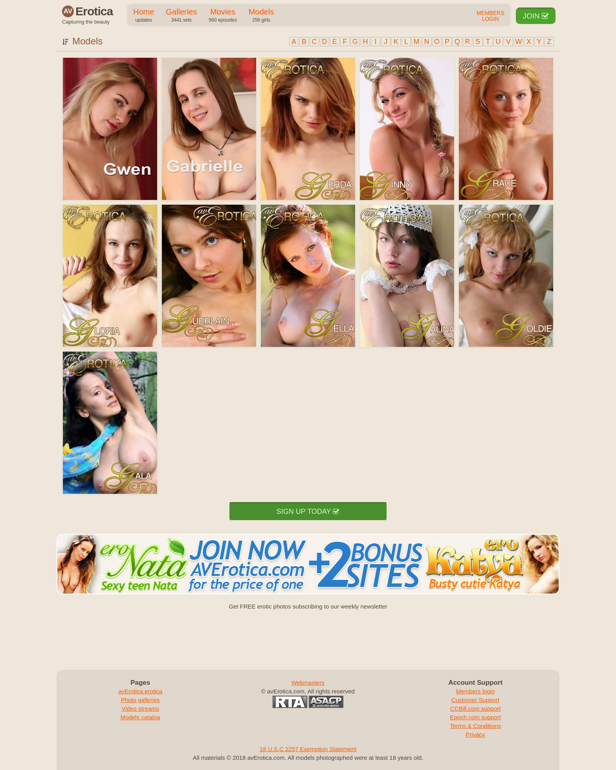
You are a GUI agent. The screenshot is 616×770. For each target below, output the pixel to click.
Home (143, 15)
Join (535, 16)
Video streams (140, 708)
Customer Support (475, 700)
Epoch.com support (475, 717)
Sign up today (308, 511)
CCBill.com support (475, 708)
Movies (222, 15)
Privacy (475, 734)
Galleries (181, 15)
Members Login (490, 16)
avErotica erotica (140, 691)
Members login (475, 691)
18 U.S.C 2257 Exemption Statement (308, 749)
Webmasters (308, 682)
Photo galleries (140, 700)
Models (261, 15)
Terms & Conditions (475, 725)
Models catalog (140, 717)
